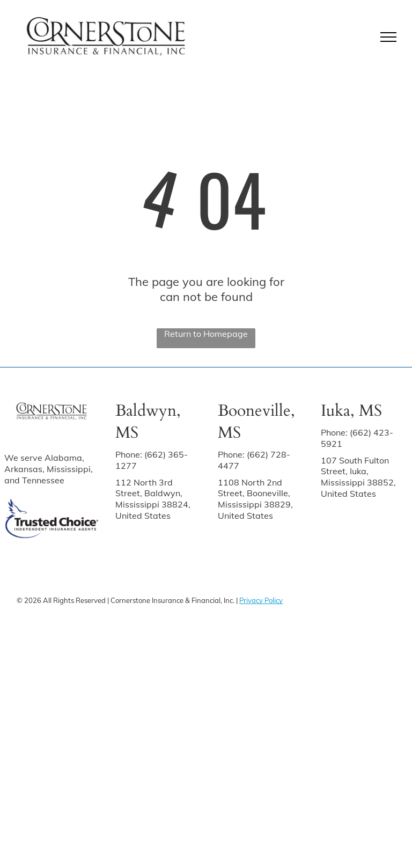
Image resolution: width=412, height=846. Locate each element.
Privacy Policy (261, 600)
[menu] (388, 37)
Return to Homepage (206, 333)
